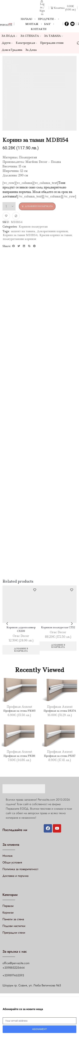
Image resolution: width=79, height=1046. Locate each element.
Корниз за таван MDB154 (20, 235)
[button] (13, 246)
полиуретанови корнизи (19, 239)
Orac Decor (21, 636)
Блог (47, 24)
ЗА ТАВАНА (53, 36)
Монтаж (32, 24)
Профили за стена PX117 (60, 756)
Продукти (47, 19)
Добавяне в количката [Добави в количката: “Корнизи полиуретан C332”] (58, 646)
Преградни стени (51, 43)
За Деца (31, 50)
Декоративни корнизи (52, 231)
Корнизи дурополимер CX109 (21, 629)
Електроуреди (26, 43)
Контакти (38, 29)
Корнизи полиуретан (33, 226)
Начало (26, 19)
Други (7, 43)
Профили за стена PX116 (19, 756)
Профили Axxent (19, 707)
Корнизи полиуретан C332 (58, 627)
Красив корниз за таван (55, 235)
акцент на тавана (23, 231)
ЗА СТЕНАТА (31, 36)
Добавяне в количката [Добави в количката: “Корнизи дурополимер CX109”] (21, 649)
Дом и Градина (12, 50)
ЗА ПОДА (9, 36)
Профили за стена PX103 (19, 710)
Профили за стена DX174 (60, 710)
